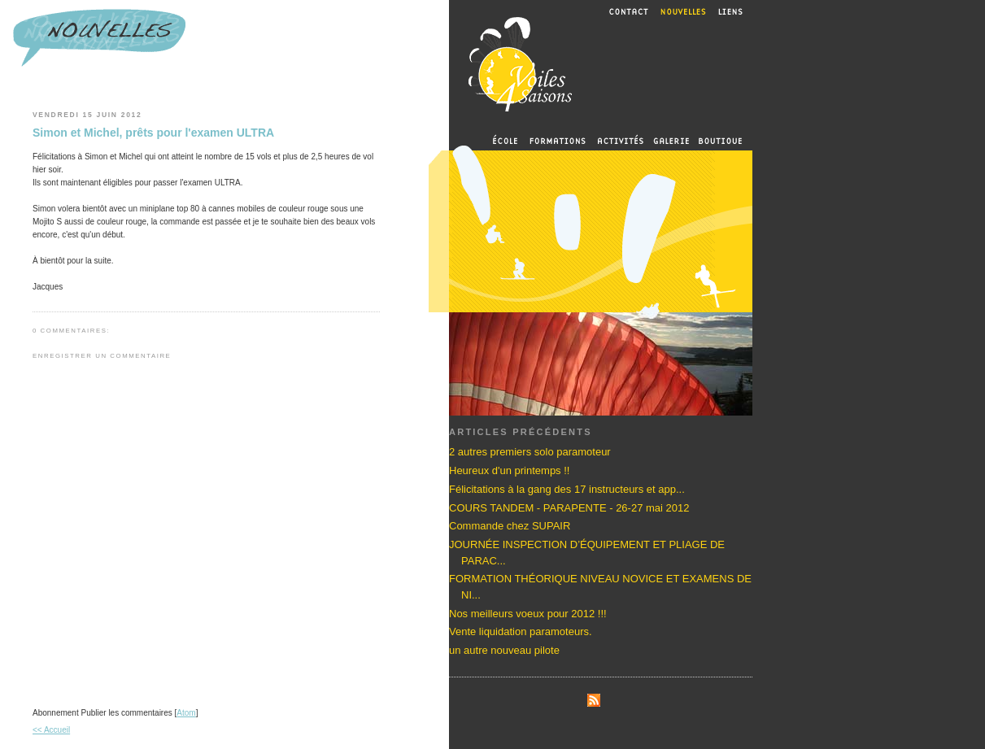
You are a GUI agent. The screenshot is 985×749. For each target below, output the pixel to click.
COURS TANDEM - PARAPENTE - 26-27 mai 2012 (569, 508)
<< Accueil (51, 729)
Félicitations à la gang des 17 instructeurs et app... (567, 489)
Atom (186, 712)
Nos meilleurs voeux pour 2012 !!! (528, 613)
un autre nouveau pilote (504, 650)
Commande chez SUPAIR (509, 526)
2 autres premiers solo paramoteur (530, 452)
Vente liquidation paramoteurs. (520, 631)
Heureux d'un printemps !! (509, 470)
